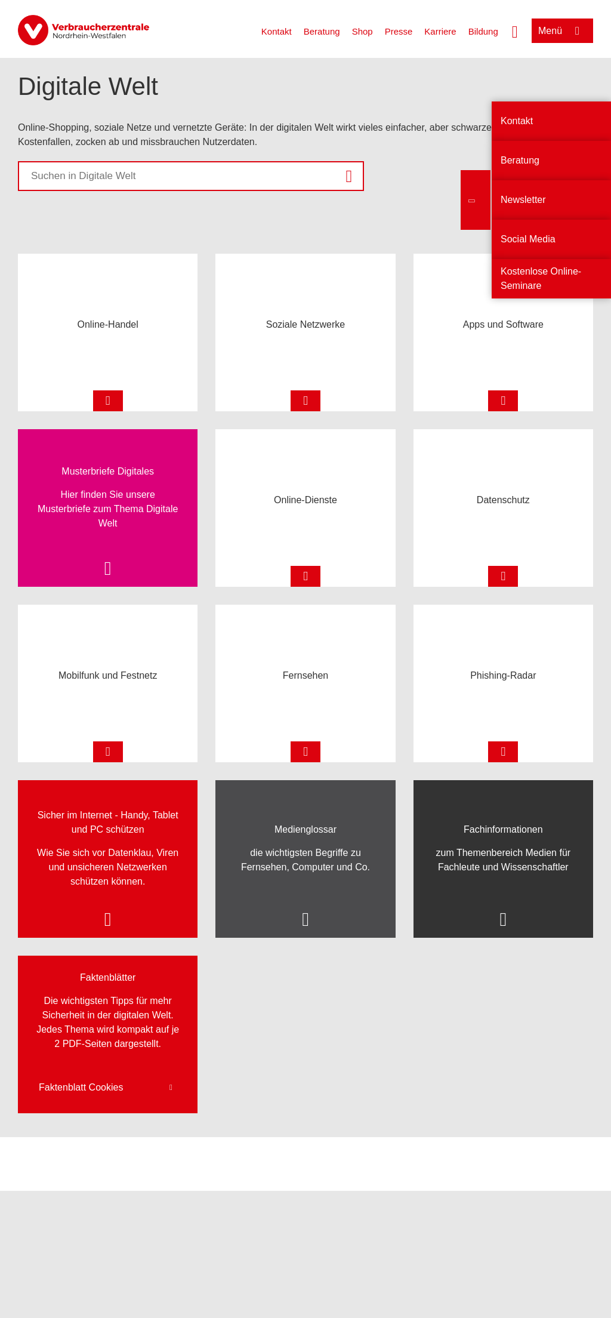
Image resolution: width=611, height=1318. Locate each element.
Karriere (440, 31)
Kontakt (276, 31)
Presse (399, 31)
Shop (362, 31)
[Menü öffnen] (562, 31)
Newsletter (523, 200)
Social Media (528, 239)
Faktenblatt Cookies (81, 1087)
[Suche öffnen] (515, 30)
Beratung (322, 31)
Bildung (483, 31)
